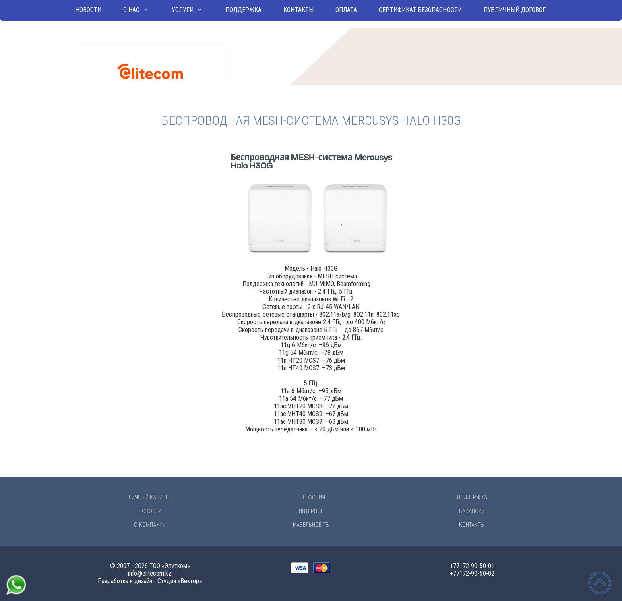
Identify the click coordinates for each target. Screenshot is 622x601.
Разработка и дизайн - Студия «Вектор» (150, 581)
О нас (131, 10)
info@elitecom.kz (150, 573)
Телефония (311, 497)
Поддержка (243, 10)
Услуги (183, 10)
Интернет (311, 511)
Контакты (298, 10)
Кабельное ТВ (311, 525)
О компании (150, 525)
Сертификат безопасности (420, 10)
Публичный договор (515, 10)
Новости (88, 10)
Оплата (346, 10)
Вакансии (472, 511)
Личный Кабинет (150, 497)
